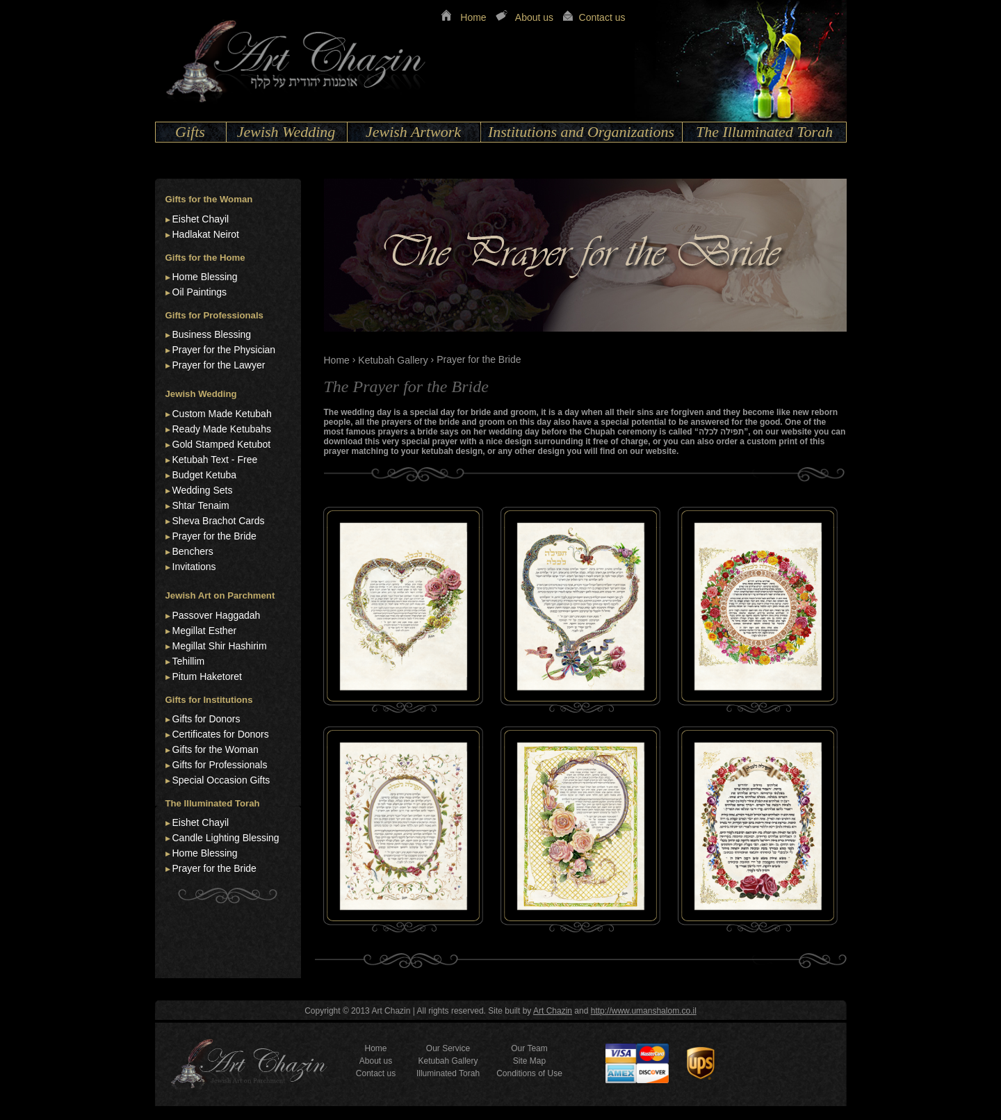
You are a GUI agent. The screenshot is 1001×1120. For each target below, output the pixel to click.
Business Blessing (212, 334)
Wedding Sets (202, 490)
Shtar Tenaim (200, 505)
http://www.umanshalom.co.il (644, 1011)
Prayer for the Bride (214, 536)
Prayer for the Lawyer (219, 365)
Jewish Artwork (413, 131)
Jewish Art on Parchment (220, 595)
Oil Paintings (199, 292)
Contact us (602, 17)
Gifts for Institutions (209, 700)
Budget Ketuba (204, 474)
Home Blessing (205, 276)
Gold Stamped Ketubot (221, 444)
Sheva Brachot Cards (218, 520)
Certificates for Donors (220, 734)
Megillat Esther (204, 630)
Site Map (529, 1061)
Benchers (192, 551)
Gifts (190, 131)
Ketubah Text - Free (215, 459)
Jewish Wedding (286, 131)
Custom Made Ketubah (222, 413)
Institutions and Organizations (581, 131)
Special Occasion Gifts (221, 780)
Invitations (194, 566)
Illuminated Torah (448, 1073)
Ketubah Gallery (393, 360)
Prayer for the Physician (224, 349)
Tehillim (188, 661)
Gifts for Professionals (214, 315)
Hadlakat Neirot (206, 234)
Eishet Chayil (200, 219)
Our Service (448, 1048)
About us (534, 17)
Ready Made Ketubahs (221, 429)
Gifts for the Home (205, 257)
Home (473, 17)
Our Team (529, 1048)
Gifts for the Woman (209, 199)
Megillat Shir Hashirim (219, 645)
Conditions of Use (529, 1073)
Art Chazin (552, 1011)
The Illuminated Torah (764, 131)
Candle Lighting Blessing (225, 837)
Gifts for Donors (206, 718)
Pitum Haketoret (207, 676)
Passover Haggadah (216, 615)
